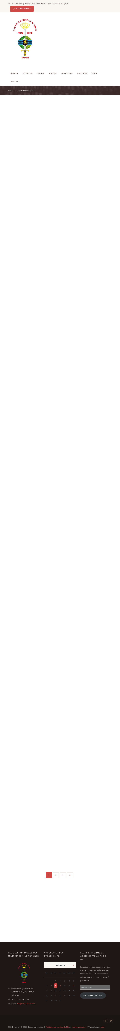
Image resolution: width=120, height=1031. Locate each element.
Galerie (53, 73)
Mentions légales (79, 1027)
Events (40, 73)
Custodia (82, 73)
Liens (94, 73)
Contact (15, 81)
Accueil (14, 73)
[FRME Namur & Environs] (60, 915)
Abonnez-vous (93, 995)
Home (10, 91)
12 (73, 986)
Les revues (67, 73)
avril (60, 965)
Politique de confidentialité (57, 1027)
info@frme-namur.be (26, 1004)
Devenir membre (23, 9)
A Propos (27, 73)
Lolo (102, 1027)
